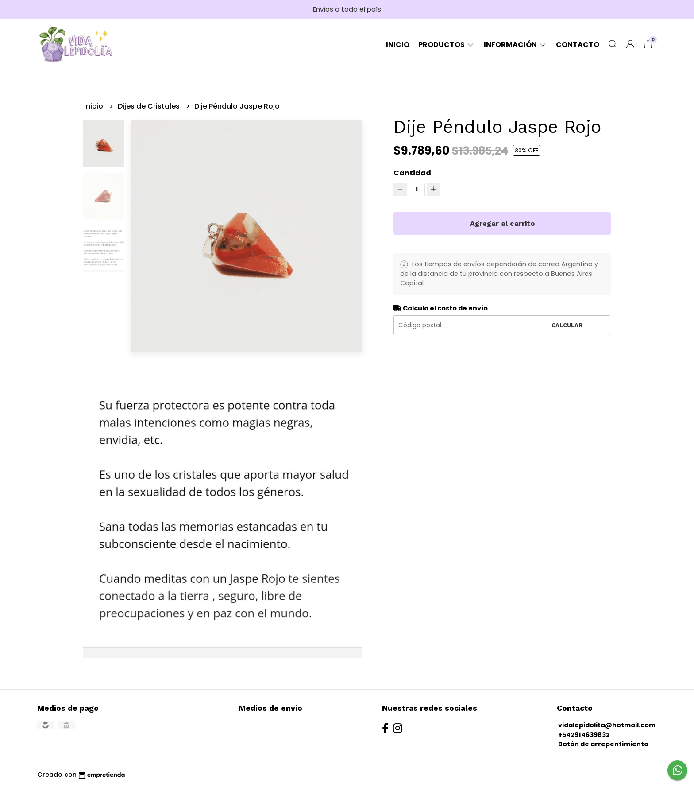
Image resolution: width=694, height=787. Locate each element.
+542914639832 (584, 734)
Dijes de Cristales (149, 106)
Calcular (566, 325)
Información (515, 44)
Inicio (397, 44)
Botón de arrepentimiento (603, 744)
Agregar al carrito (502, 223)
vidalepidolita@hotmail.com (606, 725)
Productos (446, 44)
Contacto (577, 44)
